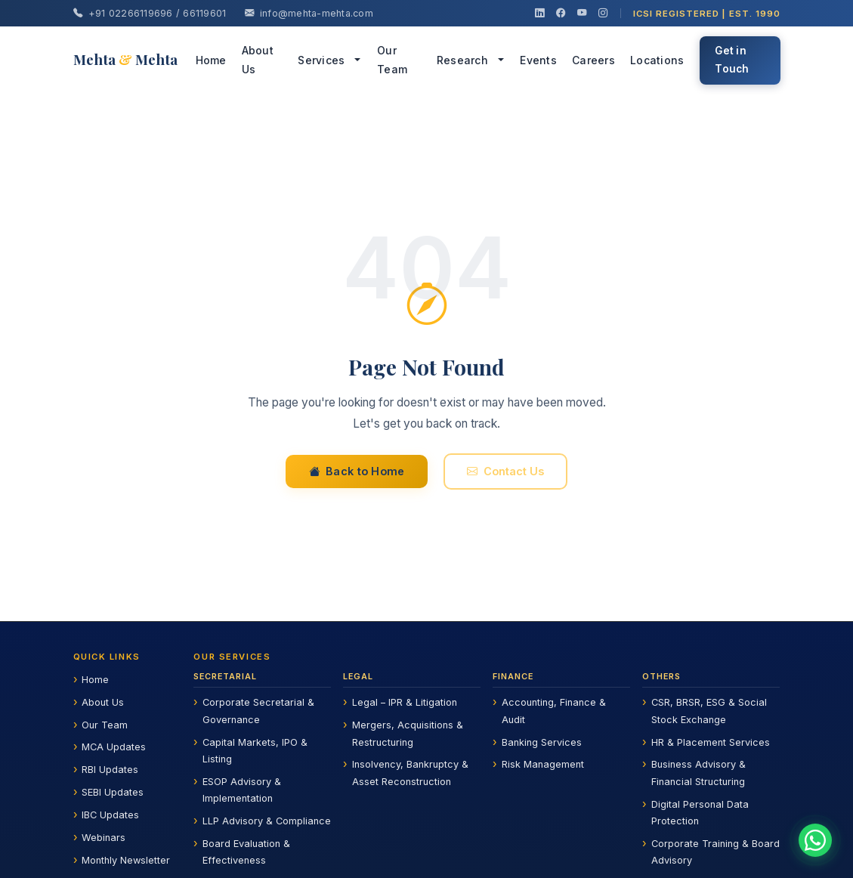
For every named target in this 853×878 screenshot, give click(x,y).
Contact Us (505, 474)
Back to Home (357, 474)
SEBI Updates (113, 792)
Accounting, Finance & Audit (554, 711)
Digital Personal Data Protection (700, 813)
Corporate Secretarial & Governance (258, 711)
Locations (657, 60)
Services (321, 60)
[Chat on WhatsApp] (815, 840)
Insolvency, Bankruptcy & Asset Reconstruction (410, 773)
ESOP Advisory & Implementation (241, 790)
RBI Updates (110, 769)
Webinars (103, 837)
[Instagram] (602, 13)
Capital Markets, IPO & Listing (255, 751)
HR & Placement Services (710, 742)
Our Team (392, 60)
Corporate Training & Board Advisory (715, 852)
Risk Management (543, 764)
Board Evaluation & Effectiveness (246, 852)
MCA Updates (114, 747)
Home (211, 60)
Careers (593, 60)
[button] (359, 60)
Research (462, 60)
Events (538, 60)
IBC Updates (110, 815)
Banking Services (542, 742)
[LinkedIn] (539, 13)
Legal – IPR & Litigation (404, 702)
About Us (258, 60)
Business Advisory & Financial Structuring (698, 773)
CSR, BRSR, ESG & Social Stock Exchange (709, 711)
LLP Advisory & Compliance (266, 821)
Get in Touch (732, 60)
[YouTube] (581, 13)
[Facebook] (560, 13)
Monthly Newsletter (126, 860)
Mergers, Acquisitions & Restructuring (407, 733)
